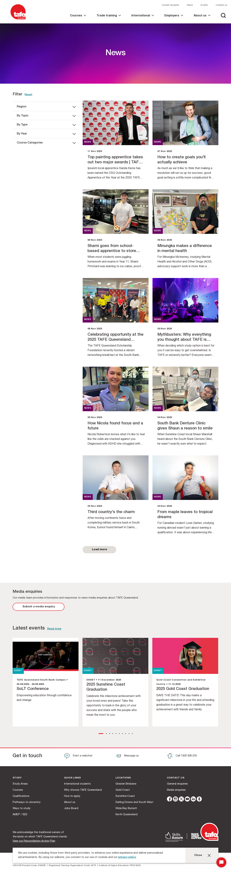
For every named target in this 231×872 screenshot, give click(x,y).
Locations (123, 778)
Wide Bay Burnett (126, 808)
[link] (78, 18)
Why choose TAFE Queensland (83, 790)
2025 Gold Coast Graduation (182, 689)
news (87, 142)
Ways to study (21, 808)
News (190, 5)
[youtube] (187, 799)
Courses (18, 790)
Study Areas (20, 784)
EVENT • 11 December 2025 (103, 680)
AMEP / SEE (20, 814)
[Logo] (18, 19)
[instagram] (175, 799)
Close (198, 855)
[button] (101, 733)
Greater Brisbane (126, 784)
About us (69, 802)
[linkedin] (193, 799)
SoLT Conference (33, 689)
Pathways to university (27, 802)
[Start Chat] (221, 862)
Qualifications (21, 796)
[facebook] (169, 799)
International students (77, 784)
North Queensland (127, 814)
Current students (170, 5)
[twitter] (181, 799)
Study (17, 778)
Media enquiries (176, 790)
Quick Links (72, 778)
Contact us (221, 5)
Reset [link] (28, 94)
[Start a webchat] (78, 756)
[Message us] (127, 756)
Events (204, 5)
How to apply (72, 796)
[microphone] (199, 799)
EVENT (18, 671)
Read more (54, 629)
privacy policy (127, 857)
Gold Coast (123, 790)
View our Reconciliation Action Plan (34, 841)
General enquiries (177, 784)
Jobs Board (71, 808)
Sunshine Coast (125, 796)
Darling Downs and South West (134, 802)
